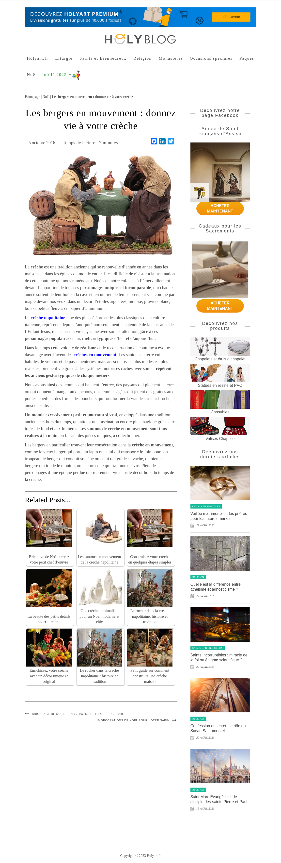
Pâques (246, 58)
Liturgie (64, 58)
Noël (32, 74)
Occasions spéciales (211, 58)
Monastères (171, 58)
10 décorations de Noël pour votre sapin (133, 720)
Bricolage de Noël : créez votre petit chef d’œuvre (78, 713)
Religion (142, 58)
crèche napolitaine (48, 317)
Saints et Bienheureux (102, 58)
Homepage (32, 97)
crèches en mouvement (95, 354)
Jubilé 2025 (56, 74)
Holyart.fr (37, 58)
